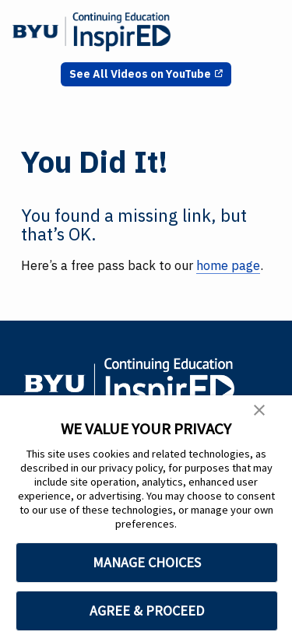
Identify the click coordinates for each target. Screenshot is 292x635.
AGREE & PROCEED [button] (147, 610)
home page (228, 265)
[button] (259, 412)
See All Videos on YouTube (140, 74)
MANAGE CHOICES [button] (147, 562)
